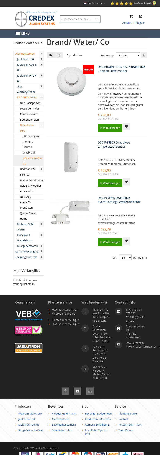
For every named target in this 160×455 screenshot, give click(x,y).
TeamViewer (125, 430)
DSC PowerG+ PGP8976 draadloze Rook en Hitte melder (121, 69)
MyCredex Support (63, 313)
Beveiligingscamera (64, 424)
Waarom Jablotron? (30, 413)
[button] (126, 126)
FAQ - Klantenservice (64, 309)
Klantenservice (127, 413)
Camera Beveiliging (97, 424)
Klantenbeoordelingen (66, 320)
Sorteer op (107, 55)
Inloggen (140, 22)
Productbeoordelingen (66, 324)
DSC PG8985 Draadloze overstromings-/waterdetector (119, 200)
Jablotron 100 (26, 419)
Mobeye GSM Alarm (64, 413)
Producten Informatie (98, 419)
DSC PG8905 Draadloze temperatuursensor (114, 144)
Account (127, 22)
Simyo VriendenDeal (30, 430)
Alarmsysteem (60, 419)
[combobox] (80, 19)
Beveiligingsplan (62, 430)
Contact (123, 419)
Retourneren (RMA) (130, 424)
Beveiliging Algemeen (98, 413)
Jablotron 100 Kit (28, 424)
